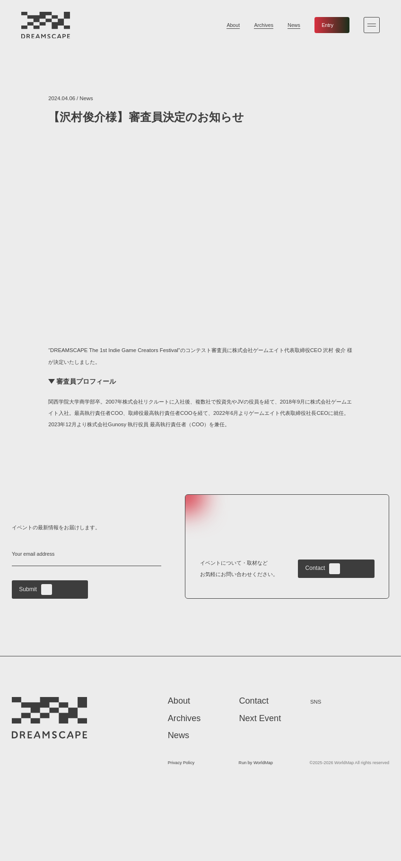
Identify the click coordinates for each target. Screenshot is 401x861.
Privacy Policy (181, 763)
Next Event (260, 718)
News (294, 25)
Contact (322, 568)
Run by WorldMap (256, 763)
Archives (263, 25)
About (233, 25)
